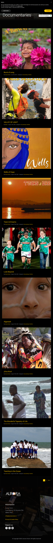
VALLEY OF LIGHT (11, 122)
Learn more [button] (6, 10)
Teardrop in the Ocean (12, 471)
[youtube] (12, 528)
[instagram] (9, 528)
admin (6, 124)
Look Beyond (9, 272)
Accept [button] (48, 10)
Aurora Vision (7, 74)
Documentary (25, 74)
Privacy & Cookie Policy (11, 519)
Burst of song (9, 72)
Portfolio (29, 74)
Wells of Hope (9, 172)
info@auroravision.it (11, 516)
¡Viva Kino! (8, 371)
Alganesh (7, 321)
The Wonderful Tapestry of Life (15, 421)
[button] (51, 2)
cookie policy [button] (20, 6)
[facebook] (6, 528)
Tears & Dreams (10, 222)
